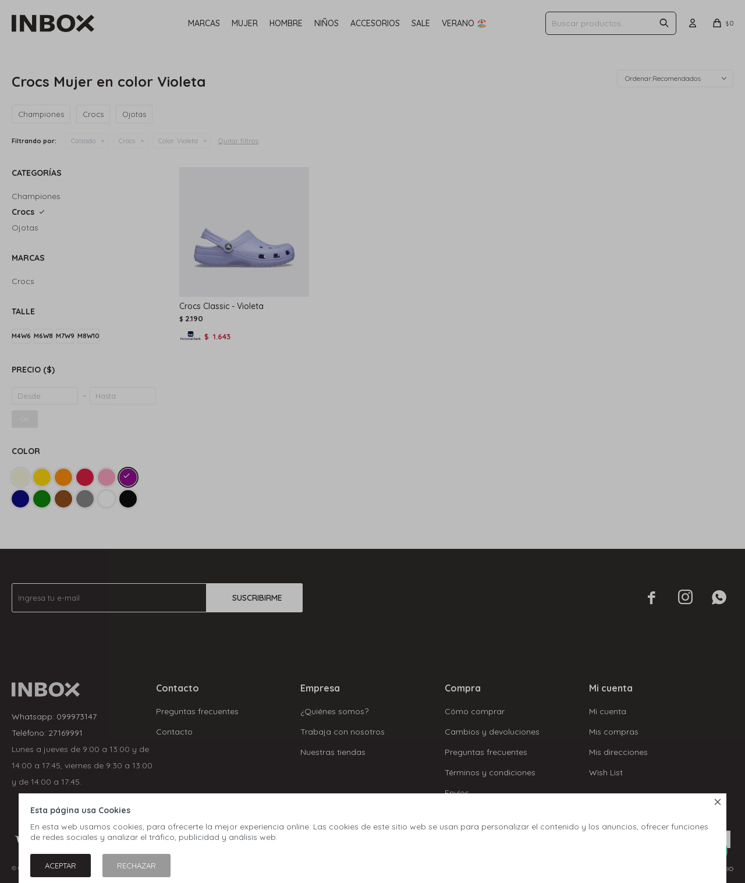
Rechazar (136, 865)
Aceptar (60, 865)
